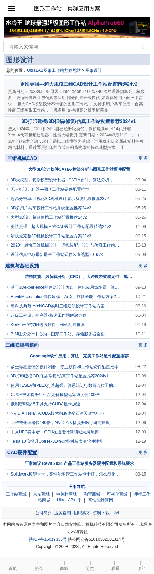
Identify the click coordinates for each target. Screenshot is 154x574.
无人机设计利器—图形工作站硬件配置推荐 (50, 189)
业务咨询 (62, 512)
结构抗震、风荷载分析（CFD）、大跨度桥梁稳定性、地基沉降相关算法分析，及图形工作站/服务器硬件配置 (79, 276)
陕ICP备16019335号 (47, 539)
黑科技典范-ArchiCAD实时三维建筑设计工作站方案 (58, 306)
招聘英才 (82, 512)
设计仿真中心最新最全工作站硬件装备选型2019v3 (57, 254)
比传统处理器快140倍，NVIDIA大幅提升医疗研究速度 (60, 422)
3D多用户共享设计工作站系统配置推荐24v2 (51, 207)
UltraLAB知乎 (69, 500)
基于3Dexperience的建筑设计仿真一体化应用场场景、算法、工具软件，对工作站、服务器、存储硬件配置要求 (65, 287)
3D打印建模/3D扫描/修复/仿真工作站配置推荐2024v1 (78, 121)
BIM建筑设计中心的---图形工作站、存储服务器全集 (58, 334)
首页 (13, 565)
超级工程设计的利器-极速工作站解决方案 (48, 315)
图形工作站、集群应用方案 (67, 8)
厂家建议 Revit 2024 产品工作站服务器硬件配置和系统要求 (79, 463)
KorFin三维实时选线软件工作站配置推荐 (48, 324)
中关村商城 (66, 494)
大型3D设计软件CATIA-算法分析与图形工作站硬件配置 (79, 169)
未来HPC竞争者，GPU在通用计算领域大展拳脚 (55, 432)
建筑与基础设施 (22, 265)
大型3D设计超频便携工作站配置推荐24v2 (49, 217)
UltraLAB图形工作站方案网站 (54, 70)
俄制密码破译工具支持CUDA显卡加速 (45, 404)
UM (115, 512)
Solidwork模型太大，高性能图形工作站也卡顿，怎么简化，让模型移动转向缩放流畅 (65, 474)
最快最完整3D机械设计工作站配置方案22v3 (51, 235)
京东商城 (41, 494)
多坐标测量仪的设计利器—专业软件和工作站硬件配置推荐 (64, 366)
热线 (39, 565)
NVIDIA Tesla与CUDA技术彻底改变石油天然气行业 (57, 413)
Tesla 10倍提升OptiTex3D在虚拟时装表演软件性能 (57, 441)
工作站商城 (16, 494)
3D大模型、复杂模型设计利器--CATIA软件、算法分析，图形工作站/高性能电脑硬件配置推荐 (65, 180)
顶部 (141, 565)
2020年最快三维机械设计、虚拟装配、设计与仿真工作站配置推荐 (65, 245)
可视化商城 (117, 494)
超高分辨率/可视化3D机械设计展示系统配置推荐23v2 (60, 198)
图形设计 (93, 70)
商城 (64, 565)
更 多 (143, 158)
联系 (116, 565)
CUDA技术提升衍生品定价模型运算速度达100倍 (55, 394)
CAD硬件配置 (22, 452)
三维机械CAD (22, 158)
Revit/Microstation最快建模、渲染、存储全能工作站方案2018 (65, 296)
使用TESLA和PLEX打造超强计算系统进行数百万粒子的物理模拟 (65, 385)
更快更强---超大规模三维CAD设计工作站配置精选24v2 (78, 84)
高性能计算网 (100, 500)
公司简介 (43, 512)
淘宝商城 (92, 494)
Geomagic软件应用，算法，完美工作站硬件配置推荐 (79, 356)
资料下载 (101, 512)
